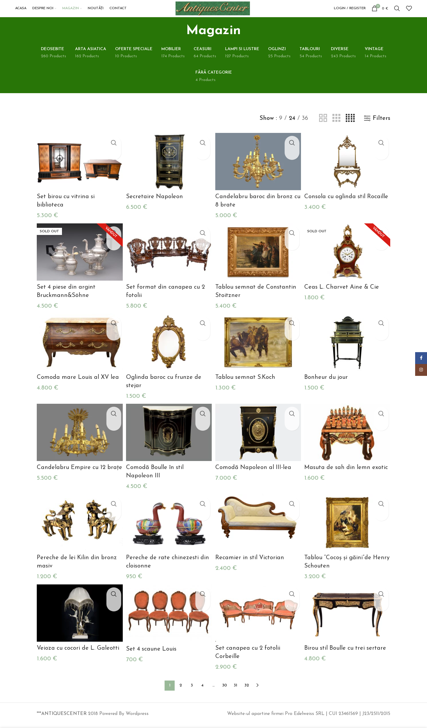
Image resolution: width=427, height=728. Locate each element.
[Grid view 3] (336, 131)
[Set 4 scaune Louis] (169, 620)
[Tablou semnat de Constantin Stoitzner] (258, 263)
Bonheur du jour (328, 387)
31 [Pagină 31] (235, 689)
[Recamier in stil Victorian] (258, 531)
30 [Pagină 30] (224, 689)
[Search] (397, 15)
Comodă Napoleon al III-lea (254, 476)
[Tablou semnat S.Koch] (258, 352)
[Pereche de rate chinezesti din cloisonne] (169, 531)
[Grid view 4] (350, 131)
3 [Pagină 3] (192, 689)
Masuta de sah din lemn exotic (348, 476)
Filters (381, 131)
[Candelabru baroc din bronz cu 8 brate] (258, 174)
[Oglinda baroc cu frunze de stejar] (169, 352)
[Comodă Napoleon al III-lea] (258, 442)
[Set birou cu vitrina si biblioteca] (79, 174)
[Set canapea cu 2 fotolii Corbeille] (258, 620)
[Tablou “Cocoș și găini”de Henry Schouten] (348, 531)
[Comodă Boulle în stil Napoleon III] (169, 442)
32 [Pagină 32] (246, 689)
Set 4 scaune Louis (152, 655)
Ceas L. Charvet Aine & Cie (343, 298)
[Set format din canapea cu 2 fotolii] (169, 263)
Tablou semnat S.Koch (246, 387)
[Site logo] (220, 15)
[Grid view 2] (323, 131)
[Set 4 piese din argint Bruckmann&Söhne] (79, 263)
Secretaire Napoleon (155, 208)
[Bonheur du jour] (348, 352)
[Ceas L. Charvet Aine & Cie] (348, 263)
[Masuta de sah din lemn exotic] (348, 442)
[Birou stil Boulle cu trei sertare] (348, 620)
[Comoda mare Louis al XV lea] (79, 352)
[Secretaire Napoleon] (169, 174)
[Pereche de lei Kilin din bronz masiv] (79, 531)
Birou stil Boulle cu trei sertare (347, 654)
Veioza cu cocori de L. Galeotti (78, 654)
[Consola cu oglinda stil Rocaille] (348, 174)
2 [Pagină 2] (180, 689)
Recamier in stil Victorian (250, 565)
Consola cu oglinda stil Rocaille (348, 208)
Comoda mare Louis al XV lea (78, 387)
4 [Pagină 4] (202, 689)
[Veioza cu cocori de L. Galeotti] (79, 620)
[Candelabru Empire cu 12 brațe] (79, 442)
